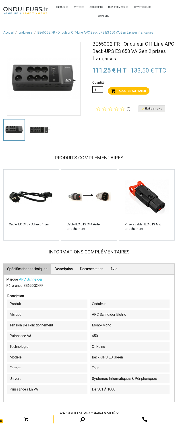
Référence (14, 285)
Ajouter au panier (128, 91)
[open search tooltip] (144, 419)
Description (64, 269)
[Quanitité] (97, 89)
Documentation (91, 269)
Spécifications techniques (27, 269)
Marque (12, 279)
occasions (99, 16)
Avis (113, 269)
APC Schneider (30, 279)
